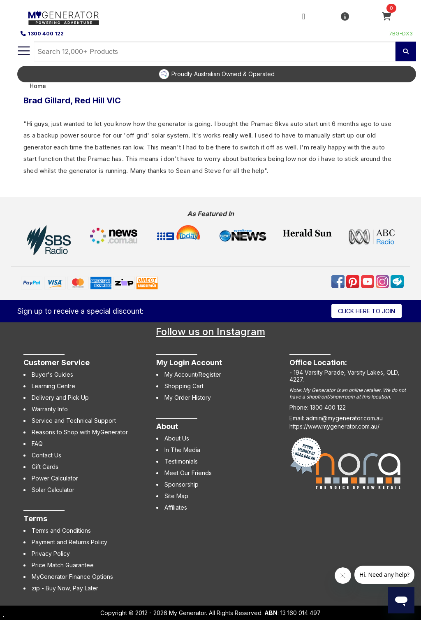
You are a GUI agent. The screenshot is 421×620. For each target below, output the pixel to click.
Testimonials (181, 461)
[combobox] (215, 51)
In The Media (182, 449)
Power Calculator (55, 478)
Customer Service (56, 362)
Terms (35, 518)
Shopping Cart (184, 385)
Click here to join (366, 311)
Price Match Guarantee (63, 565)
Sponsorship (181, 484)
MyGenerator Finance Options (72, 576)
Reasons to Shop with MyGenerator (80, 432)
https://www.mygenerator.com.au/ (334, 426)
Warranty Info (50, 409)
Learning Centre (53, 385)
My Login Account (189, 362)
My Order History (187, 397)
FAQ (37, 443)
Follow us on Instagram (210, 332)
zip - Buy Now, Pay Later (65, 588)
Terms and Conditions (61, 530)
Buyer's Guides (52, 374)
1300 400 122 (42, 33)
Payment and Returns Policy (69, 541)
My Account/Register (192, 374)
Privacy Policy (51, 553)
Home (38, 85)
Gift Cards (45, 466)
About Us (176, 438)
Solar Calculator (53, 489)
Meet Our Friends (188, 472)
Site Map (176, 495)
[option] (217, 74)
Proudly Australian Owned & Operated (223, 73)
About (167, 426)
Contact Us (46, 455)
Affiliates (175, 507)
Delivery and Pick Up (60, 397)
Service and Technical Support (74, 420)
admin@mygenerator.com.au (344, 418)
